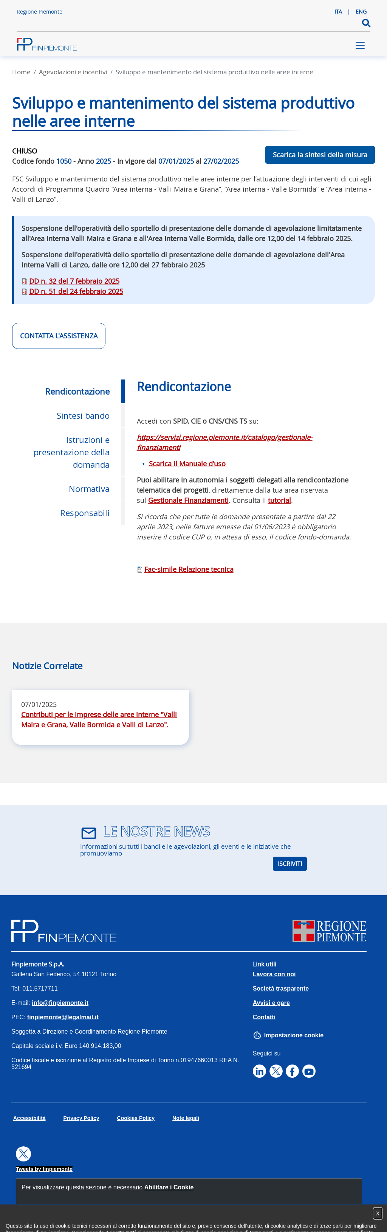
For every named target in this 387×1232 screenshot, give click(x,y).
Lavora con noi (274, 974)
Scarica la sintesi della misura (320, 154)
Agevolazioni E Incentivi (73, 72)
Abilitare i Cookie (169, 1187)
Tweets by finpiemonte (44, 1169)
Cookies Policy (136, 1118)
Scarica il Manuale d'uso (187, 463)
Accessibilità (29, 1118)
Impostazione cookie (294, 1035)
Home (21, 72)
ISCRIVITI (290, 864)
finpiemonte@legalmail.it (63, 1017)
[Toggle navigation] (360, 45)
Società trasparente (281, 988)
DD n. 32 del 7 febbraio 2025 (74, 281)
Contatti (264, 1017)
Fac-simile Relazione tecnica (189, 569)
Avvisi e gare (271, 1003)
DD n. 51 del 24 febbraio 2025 (76, 291)
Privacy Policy (81, 1118)
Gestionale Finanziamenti (188, 500)
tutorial (279, 500)
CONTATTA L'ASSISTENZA (59, 335)
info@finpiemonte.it (60, 1003)
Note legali (185, 1118)
